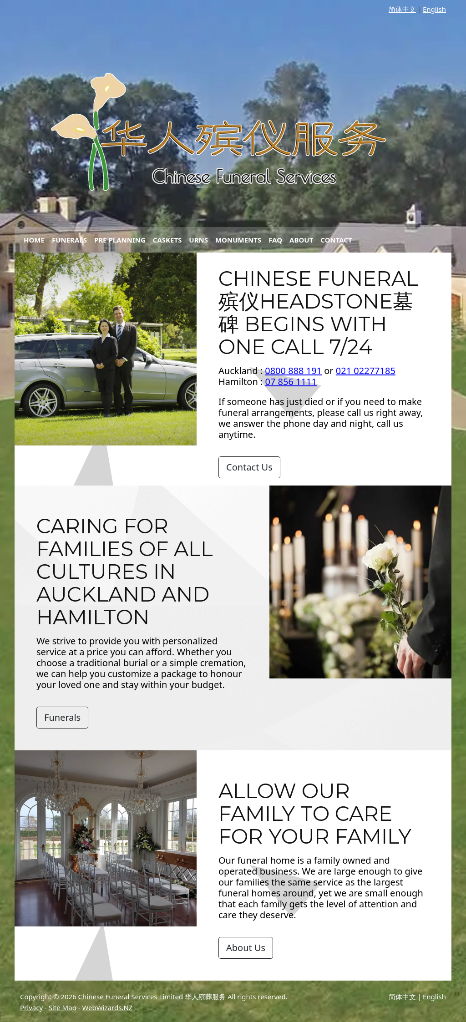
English (434, 9)
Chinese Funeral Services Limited (130, 996)
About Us (245, 947)
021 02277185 (365, 370)
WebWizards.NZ (107, 1007)
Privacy (31, 1007)
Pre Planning (120, 239)
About (301, 239)
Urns (198, 239)
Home (34, 239)
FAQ (275, 239)
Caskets (167, 239)
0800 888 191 (293, 370)
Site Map (62, 1007)
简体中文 (402, 9)
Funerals (69, 239)
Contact (336, 239)
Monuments (238, 239)
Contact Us (249, 467)
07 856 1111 (291, 381)
